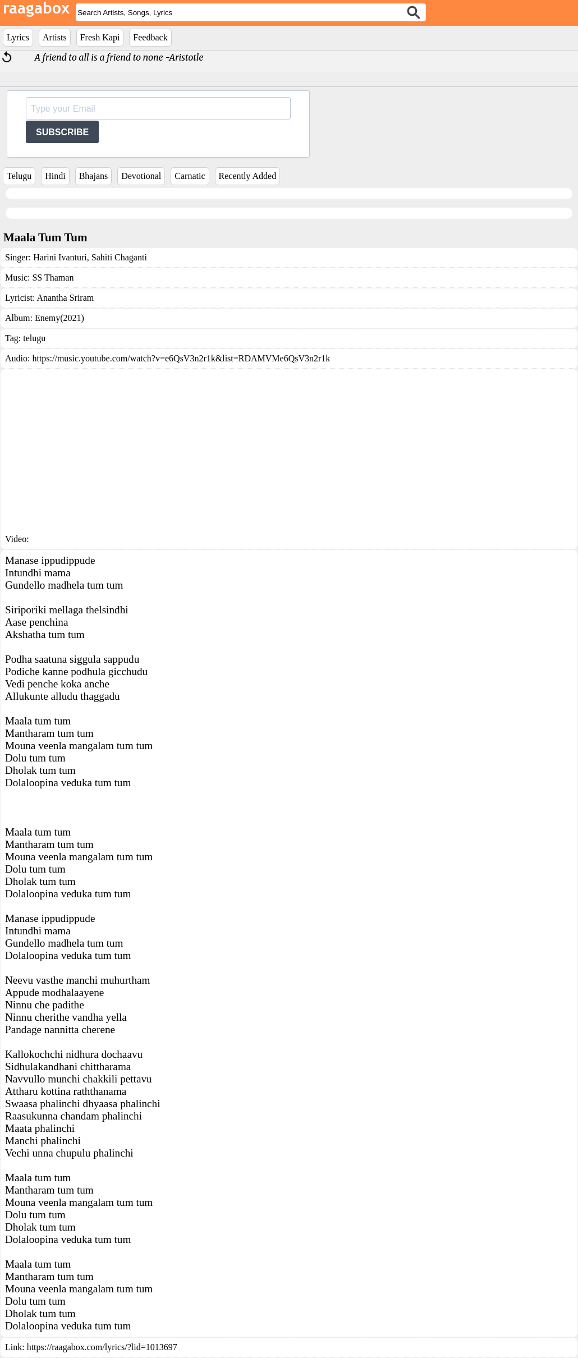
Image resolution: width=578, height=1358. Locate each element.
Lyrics (18, 37)
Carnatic (190, 176)
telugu (34, 338)
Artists (55, 37)
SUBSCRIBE (62, 132)
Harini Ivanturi (60, 257)
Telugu (19, 176)
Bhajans (93, 176)
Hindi (55, 176)
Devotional (141, 176)
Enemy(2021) (59, 318)
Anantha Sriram (65, 297)
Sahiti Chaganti (118, 257)
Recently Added (248, 176)
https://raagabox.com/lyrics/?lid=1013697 (102, 1347)
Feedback (150, 37)
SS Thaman (53, 277)
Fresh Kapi (100, 37)
